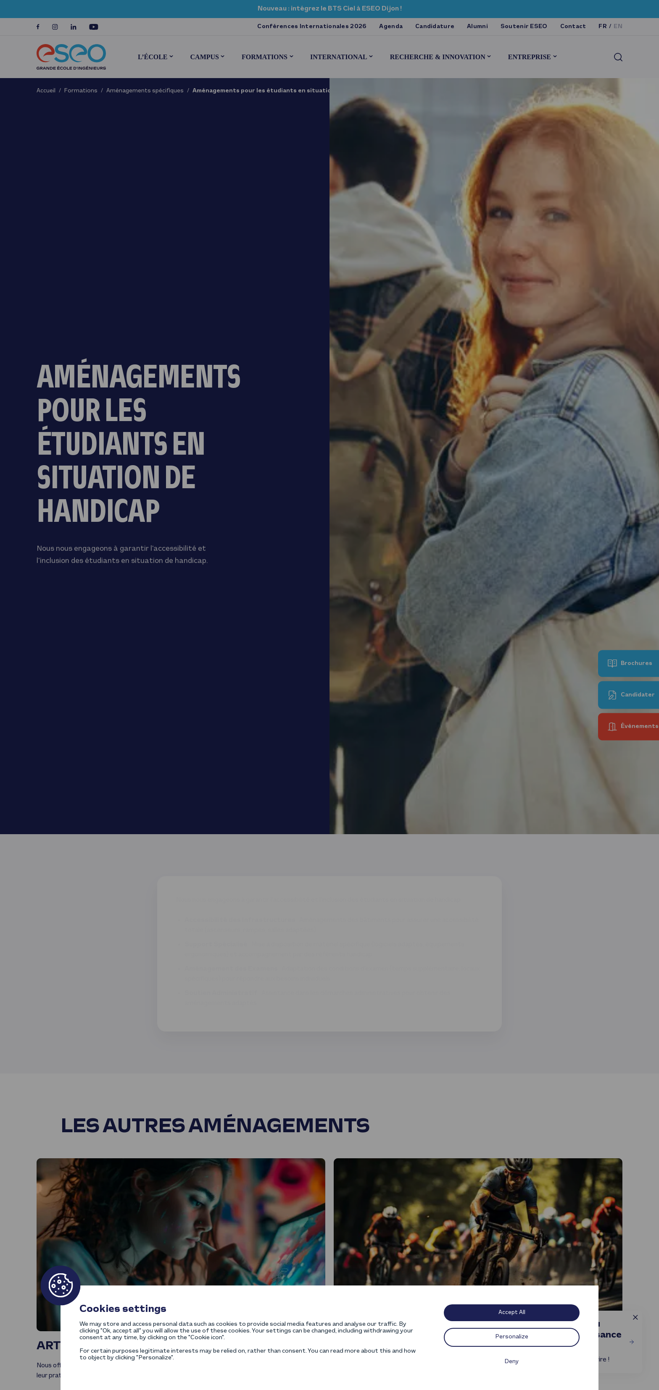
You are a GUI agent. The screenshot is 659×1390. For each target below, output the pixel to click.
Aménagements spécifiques (145, 91)
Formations (264, 56)
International (338, 56)
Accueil (46, 91)
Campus (204, 56)
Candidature (434, 27)
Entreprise (529, 56)
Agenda (391, 27)
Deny (512, 1362)
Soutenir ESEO (524, 27)
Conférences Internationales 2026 (311, 27)
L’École (153, 56)
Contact (573, 27)
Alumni (477, 27)
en (618, 27)
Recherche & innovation (437, 56)
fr (602, 27)
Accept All (511, 1312)
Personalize (512, 1337)
